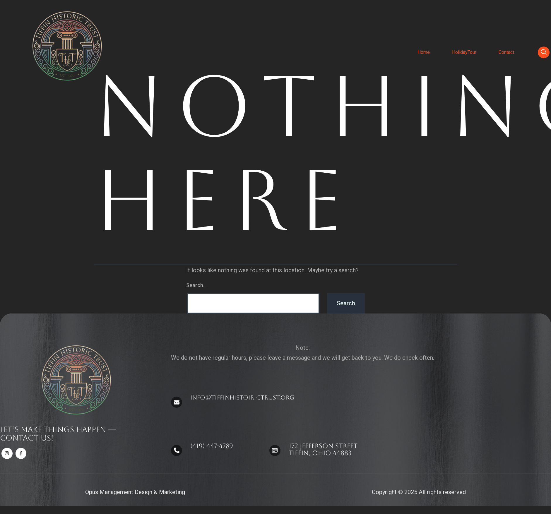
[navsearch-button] (544, 52)
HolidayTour (464, 52)
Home (423, 52)
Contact (506, 52)
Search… (196, 285)
